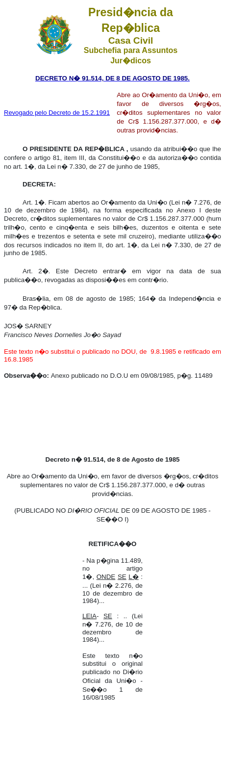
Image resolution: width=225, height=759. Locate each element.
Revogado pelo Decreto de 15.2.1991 (57, 112)
